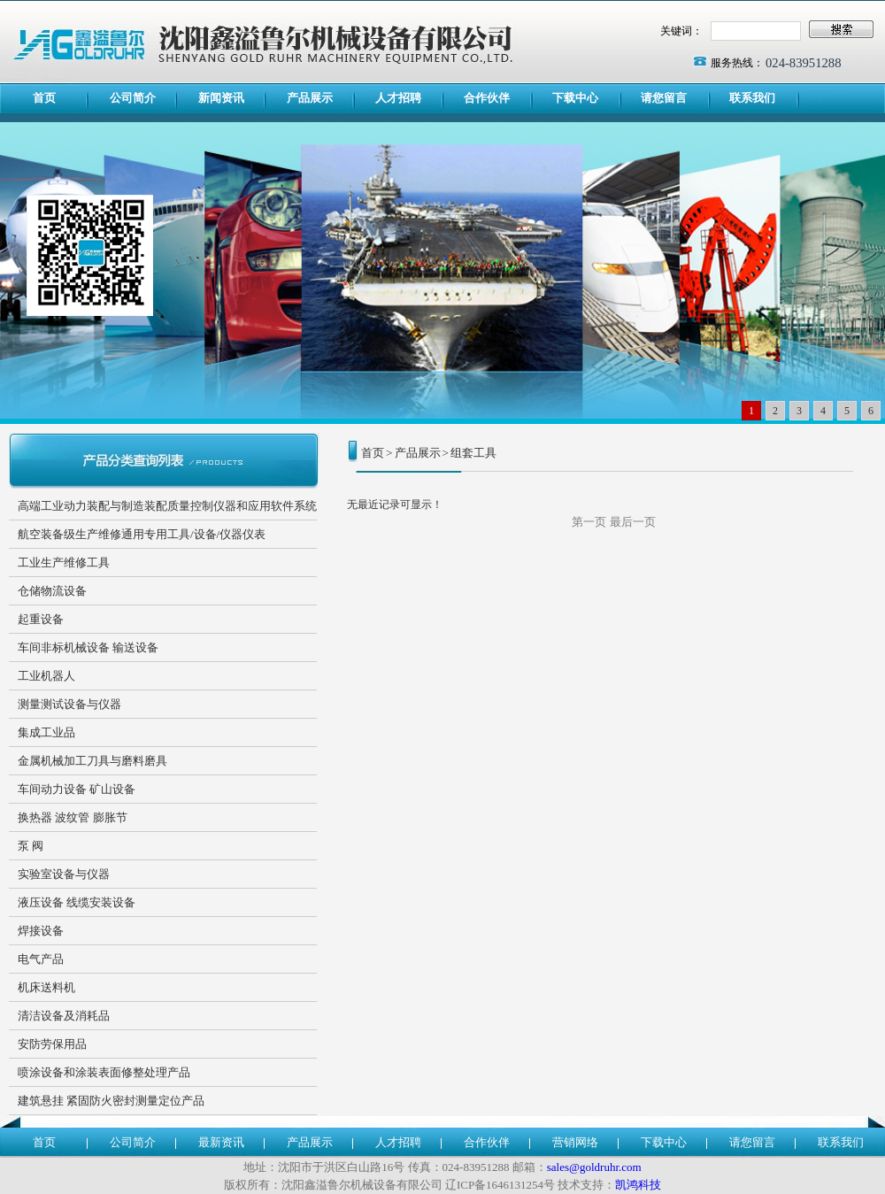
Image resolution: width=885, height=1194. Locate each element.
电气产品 (41, 959)
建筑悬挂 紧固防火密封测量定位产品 (111, 1100)
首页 (44, 97)
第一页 (589, 521)
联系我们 (752, 97)
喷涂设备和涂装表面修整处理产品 (104, 1072)
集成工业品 (46, 732)
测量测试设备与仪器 (69, 704)
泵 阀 (30, 845)
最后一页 (633, 521)
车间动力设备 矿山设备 (76, 789)
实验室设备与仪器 (64, 874)
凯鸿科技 (638, 1184)
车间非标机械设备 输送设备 (88, 647)
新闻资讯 (221, 97)
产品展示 (310, 97)
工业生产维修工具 (64, 562)
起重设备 (41, 619)
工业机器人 (46, 675)
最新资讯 (221, 1142)
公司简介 (133, 97)
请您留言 (664, 97)
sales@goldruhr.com (594, 1167)
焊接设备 (41, 930)
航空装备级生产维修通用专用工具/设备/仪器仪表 (142, 534)
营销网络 (575, 1142)
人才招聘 (398, 97)
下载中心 (575, 97)
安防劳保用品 (52, 1044)
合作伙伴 (487, 97)
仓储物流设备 (52, 590)
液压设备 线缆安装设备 (76, 902)
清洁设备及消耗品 (64, 1015)
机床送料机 (46, 987)
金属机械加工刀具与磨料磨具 (92, 760)
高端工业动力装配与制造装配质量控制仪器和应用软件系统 (167, 505)
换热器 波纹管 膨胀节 (72, 817)
